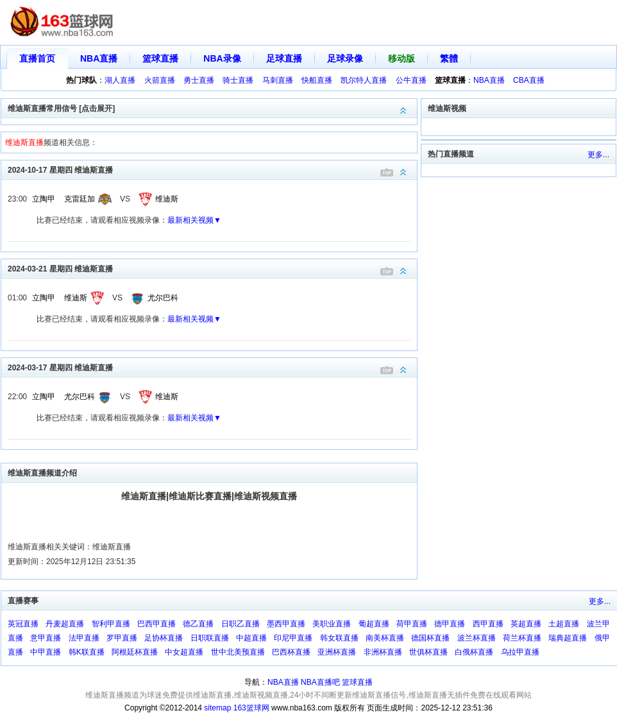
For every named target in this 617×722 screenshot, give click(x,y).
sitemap (217, 707)
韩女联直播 (339, 637)
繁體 (449, 58)
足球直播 (284, 58)
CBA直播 (529, 80)
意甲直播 (45, 637)
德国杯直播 (430, 637)
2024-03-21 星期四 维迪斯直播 (212, 268)
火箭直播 (159, 80)
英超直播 (526, 623)
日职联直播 (209, 637)
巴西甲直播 (156, 623)
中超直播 (251, 637)
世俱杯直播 (428, 652)
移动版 (401, 58)
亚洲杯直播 (336, 652)
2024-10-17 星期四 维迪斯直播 (212, 169)
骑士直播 (238, 80)
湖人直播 (120, 80)
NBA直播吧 (320, 682)
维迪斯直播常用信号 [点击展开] (212, 107)
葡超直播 (374, 623)
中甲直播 (45, 652)
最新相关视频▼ (194, 220)
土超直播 (563, 623)
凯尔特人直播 (364, 80)
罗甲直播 (121, 637)
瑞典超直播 (567, 637)
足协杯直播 (163, 637)
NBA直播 (98, 58)
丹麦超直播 (65, 623)
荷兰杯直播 (522, 637)
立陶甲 (43, 198)
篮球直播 (160, 58)
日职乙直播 (240, 623)
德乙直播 (198, 623)
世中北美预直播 (238, 652)
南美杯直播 (385, 637)
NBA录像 (222, 58)
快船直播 (316, 80)
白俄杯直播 (474, 652)
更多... (598, 154)
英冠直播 (23, 623)
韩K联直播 (87, 652)
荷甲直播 (411, 623)
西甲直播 (488, 623)
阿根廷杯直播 (135, 652)
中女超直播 (184, 652)
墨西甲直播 (286, 623)
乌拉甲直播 (520, 652)
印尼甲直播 (293, 637)
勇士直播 (198, 80)
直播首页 (37, 58)
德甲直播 (449, 623)
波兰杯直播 (476, 637)
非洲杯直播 (383, 652)
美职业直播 (331, 623)
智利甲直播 (111, 623)
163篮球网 (251, 707)
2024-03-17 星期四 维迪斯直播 (212, 366)
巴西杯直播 (291, 652)
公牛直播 (411, 80)
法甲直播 (84, 637)
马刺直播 (277, 80)
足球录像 (345, 58)
